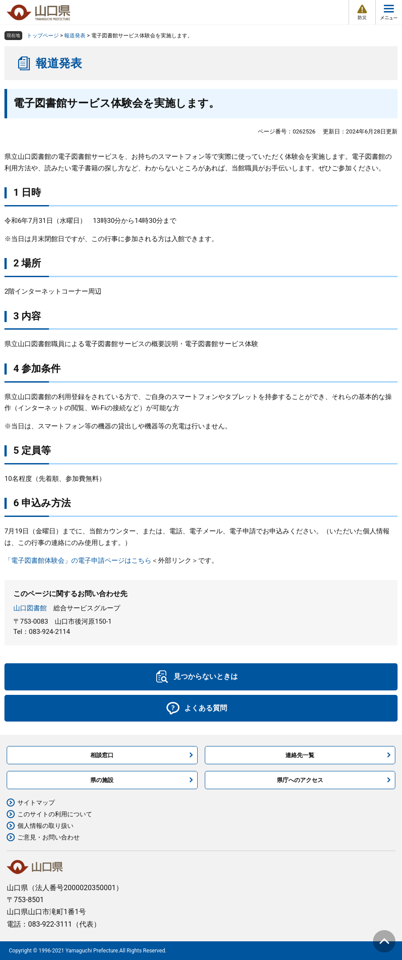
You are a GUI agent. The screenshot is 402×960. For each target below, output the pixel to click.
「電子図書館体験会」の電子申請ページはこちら (77, 561)
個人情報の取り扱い (45, 825)
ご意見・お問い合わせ (48, 837)
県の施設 (102, 780)
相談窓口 (102, 755)
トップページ (43, 35)
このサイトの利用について (54, 814)
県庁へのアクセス (300, 780)
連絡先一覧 (299, 755)
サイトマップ (36, 802)
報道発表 (74, 35)
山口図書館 (30, 608)
